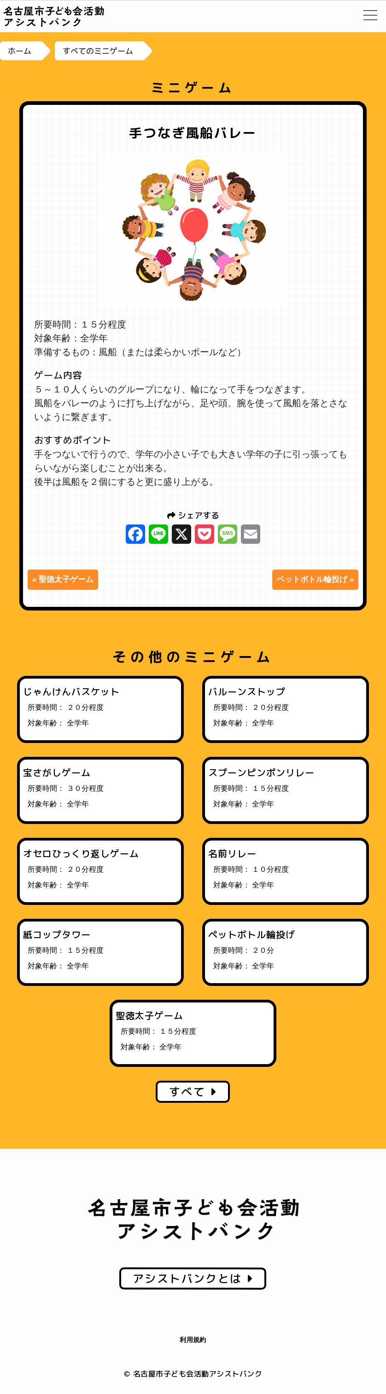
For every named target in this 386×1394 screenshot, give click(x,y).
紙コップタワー (57, 934)
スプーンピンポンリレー (261, 772)
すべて (192, 1092)
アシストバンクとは (193, 1278)
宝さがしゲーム (57, 772)
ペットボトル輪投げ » (315, 579)
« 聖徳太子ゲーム (63, 579)
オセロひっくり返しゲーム (81, 853)
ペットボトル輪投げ (251, 934)
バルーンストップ (247, 691)
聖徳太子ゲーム (149, 1015)
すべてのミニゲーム (98, 51)
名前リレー (232, 853)
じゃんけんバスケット (71, 691)
